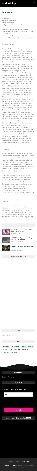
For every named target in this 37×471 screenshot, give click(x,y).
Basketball (6, 346)
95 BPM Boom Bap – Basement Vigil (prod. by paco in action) (21, 239)
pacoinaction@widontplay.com (16, 25)
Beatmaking (16, 346)
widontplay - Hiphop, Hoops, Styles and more (23, 466)
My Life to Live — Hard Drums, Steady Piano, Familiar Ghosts (22, 230)
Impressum (25, 461)
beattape (14, 352)
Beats (24, 346)
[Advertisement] (17, 313)
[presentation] (15, 401)
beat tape (6, 352)
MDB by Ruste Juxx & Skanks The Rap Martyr (22, 247)
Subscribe (18, 410)
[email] (18, 394)
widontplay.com (7, 206)
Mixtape (30, 346)
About (18, 461)
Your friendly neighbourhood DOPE (20, 349)
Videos (5, 349)
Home (11, 461)
